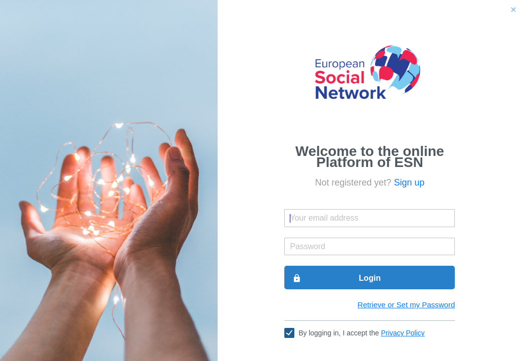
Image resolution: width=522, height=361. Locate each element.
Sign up (409, 182)
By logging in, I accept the (361, 333)
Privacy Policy (403, 333)
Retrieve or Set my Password (406, 304)
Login (336, 278)
